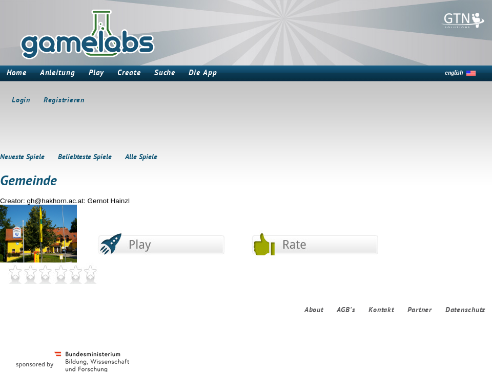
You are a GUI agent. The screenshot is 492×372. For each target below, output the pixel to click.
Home (17, 73)
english (454, 73)
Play (97, 73)
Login (21, 100)
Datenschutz (465, 310)
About (313, 310)
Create (128, 73)
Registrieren (64, 100)
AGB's (346, 310)
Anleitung (57, 73)
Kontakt (381, 310)
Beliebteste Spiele (85, 157)
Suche (165, 73)
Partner (419, 310)
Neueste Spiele (22, 157)
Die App (203, 73)
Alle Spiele (141, 157)
